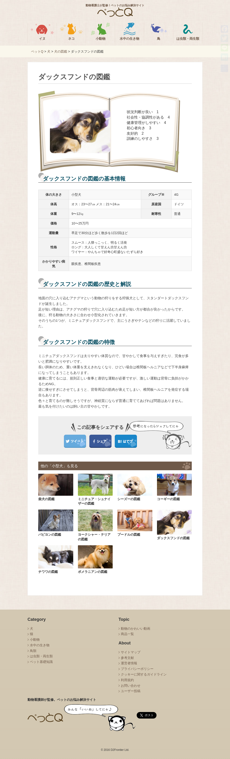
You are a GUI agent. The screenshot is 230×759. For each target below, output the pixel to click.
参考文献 (127, 658)
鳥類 (33, 651)
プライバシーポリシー (137, 669)
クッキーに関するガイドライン (144, 674)
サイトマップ (130, 652)
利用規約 (127, 680)
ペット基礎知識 (41, 662)
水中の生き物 (39, 645)
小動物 (35, 639)
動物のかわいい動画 (135, 628)
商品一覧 (127, 634)
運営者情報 (129, 663)
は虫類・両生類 (41, 656)
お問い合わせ (130, 685)
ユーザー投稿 (130, 691)
